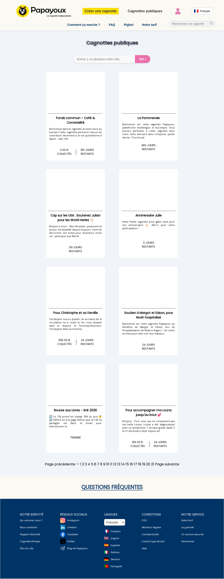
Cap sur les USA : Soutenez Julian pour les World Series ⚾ (75, 217)
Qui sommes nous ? (31, 520)
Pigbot (128, 24)
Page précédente (60, 464)
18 (139, 464)
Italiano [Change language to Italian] (115, 552)
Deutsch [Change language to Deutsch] (115, 559)
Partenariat (187, 541)
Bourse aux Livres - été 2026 (75, 410)
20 (148, 464)
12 (114, 464)
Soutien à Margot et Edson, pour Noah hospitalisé (148, 315)
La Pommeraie (149, 118)
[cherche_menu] (212, 23)
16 (131, 464)
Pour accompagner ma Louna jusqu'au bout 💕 (149, 412)
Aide (144, 548)
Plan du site (26, 548)
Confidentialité (150, 534)
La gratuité (187, 527)
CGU (144, 520)
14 (123, 464)
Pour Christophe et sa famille (75, 313)
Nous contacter (28, 527)
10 (107, 464)
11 (111, 464)
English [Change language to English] (115, 538)
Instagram (73, 520)
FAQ (112, 24)
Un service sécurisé (192, 534)
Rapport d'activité (30, 534)
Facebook (72, 534)
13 (118, 464)
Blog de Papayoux (77, 548)
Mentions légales (151, 527)
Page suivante (167, 464)
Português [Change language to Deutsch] (116, 566)
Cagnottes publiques (145, 11)
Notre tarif (149, 24)
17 (135, 464)
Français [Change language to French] (116, 531)
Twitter (71, 541)
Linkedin (72, 527)
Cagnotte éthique (30, 541)
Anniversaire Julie (148, 215)
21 (152, 464)
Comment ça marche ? (83, 24)
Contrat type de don (153, 541)
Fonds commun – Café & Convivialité (75, 120)
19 (143, 464)
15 (127, 464)
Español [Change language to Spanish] (115, 545)
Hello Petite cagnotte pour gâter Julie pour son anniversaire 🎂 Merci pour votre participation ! (148, 225)
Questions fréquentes (112, 487)
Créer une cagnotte (101, 11)
